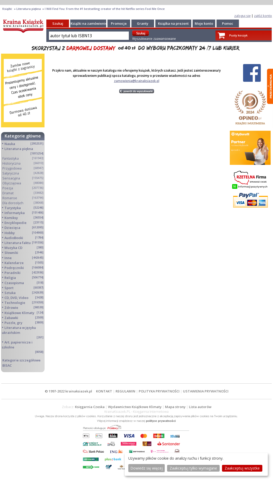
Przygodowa (12, 168)
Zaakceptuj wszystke (242, 468)
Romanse (9, 198)
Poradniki (12, 272)
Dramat (8, 193)
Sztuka (10, 292)
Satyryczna (10, 173)
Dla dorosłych (12, 203)
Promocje (119, 23)
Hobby (9, 232)
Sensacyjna (11, 178)
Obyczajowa (11, 183)
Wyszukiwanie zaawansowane (154, 38)
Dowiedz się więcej (146, 468)
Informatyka (14, 212)
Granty (142, 23)
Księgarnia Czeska (90, 406)
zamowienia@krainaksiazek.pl (136, 81)
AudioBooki (13, 237)
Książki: (7, 9)
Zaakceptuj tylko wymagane (193, 468)
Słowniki (11, 252)
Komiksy (11, 217)
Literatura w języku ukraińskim (19, 330)
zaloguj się (242, 15)
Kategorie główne (23, 136)
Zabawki (11, 317)
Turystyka (12, 207)
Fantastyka (10, 158)
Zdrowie (11, 307)
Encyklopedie (15, 222)
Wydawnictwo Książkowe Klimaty (135, 406)
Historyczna (11, 163)
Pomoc (227, 23)
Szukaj (57, 23)
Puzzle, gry (13, 322)
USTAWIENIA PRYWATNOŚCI (205, 391)
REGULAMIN (125, 391)
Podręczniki (14, 267)
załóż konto (263, 15)
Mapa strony (175, 406)
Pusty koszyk (238, 35)
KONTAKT (104, 391)
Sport (9, 287)
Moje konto (204, 23)
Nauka (9, 143)
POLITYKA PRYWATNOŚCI (159, 391)
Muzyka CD (13, 247)
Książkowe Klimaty (19, 312)
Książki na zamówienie (89, 23)
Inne (8, 257)
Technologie (14, 302)
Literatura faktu (17, 242)
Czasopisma (14, 282)
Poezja (7, 188)
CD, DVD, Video (16, 297)
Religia (10, 277)
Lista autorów (200, 406)
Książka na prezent (173, 23)
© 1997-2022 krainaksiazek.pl (68, 391)
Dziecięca (12, 227)
